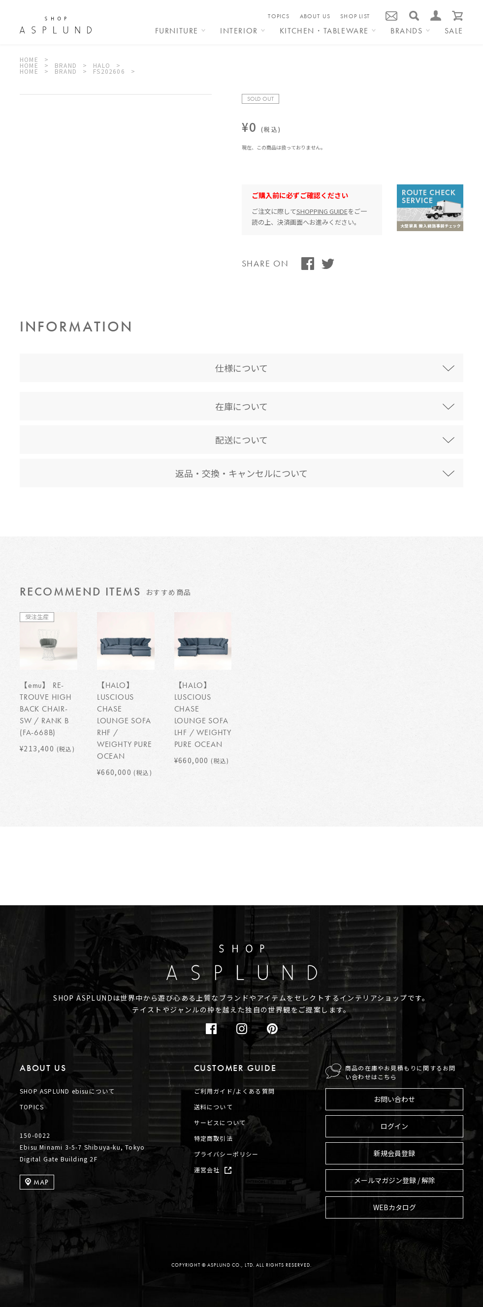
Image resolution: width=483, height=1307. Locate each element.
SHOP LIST (355, 16)
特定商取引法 (213, 1138)
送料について (213, 1106)
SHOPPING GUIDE (322, 211)
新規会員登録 (394, 1153)
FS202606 (109, 71)
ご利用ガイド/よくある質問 (234, 1091)
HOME (29, 59)
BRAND (66, 65)
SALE (454, 31)
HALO (101, 65)
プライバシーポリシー (226, 1154)
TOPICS (279, 16)
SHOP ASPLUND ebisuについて (67, 1091)
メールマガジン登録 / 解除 (394, 1180)
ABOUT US (315, 16)
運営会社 (207, 1169)
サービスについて (220, 1122)
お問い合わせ (394, 1099)
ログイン (394, 1126)
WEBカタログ (394, 1207)
